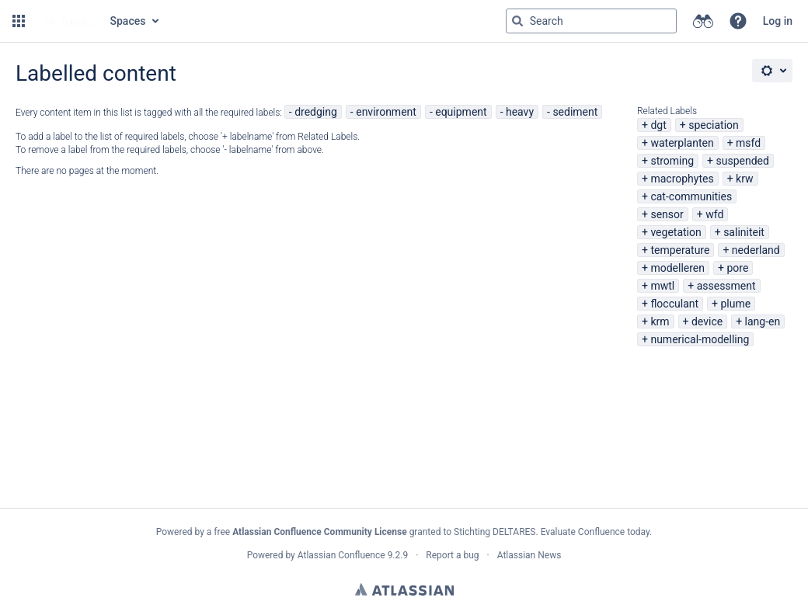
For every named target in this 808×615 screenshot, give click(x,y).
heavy (520, 112)
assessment (726, 286)
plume (735, 303)
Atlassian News (529, 555)
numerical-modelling (699, 339)
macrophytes (681, 178)
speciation (713, 125)
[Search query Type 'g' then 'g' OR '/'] (591, 21)
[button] (19, 20)
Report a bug (452, 555)
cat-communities (691, 196)
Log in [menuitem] (777, 21)
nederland (756, 250)
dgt (658, 125)
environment (386, 112)
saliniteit (743, 232)
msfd (748, 143)
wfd (714, 214)
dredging (315, 112)
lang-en (763, 321)
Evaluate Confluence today (595, 531)
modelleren (677, 268)
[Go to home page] (66, 21)
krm (659, 321)
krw (744, 178)
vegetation (675, 232)
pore (737, 268)
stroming (672, 161)
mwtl (662, 286)
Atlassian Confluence (341, 555)
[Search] (517, 21)
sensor (666, 214)
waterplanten (681, 143)
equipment (460, 112)
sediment (574, 112)
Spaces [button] (128, 21)
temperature (679, 250)
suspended (742, 161)
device (707, 321)
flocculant (674, 303)
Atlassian (404, 589)
